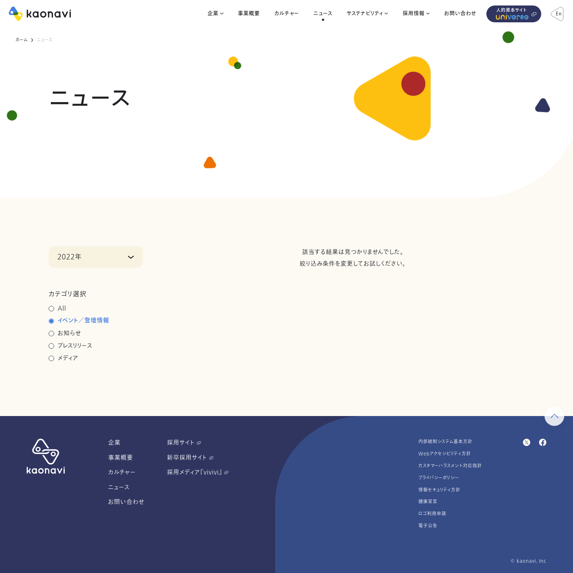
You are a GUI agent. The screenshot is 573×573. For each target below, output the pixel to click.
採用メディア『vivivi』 (197, 472)
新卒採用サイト (190, 457)
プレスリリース (75, 346)
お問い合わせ (460, 13)
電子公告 (427, 526)
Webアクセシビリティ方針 (444, 453)
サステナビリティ (365, 13)
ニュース (323, 13)
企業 (213, 13)
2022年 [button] (69, 257)
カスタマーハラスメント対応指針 (450, 465)
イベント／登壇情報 (83, 321)
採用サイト (184, 442)
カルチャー (286, 13)
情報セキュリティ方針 (439, 490)
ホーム (21, 40)
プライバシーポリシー (438, 478)
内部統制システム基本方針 (445, 441)
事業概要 (249, 13)
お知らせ (69, 333)
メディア (68, 358)
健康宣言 (427, 501)
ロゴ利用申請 (432, 513)
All (62, 308)
